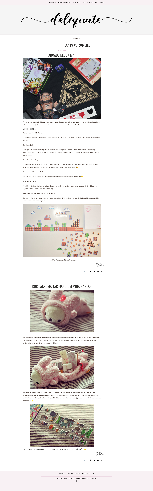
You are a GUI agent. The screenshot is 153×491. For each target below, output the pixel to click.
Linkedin (77, 473)
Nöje (83, 2)
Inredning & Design (64, 2)
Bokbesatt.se (86, 473)
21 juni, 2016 (62, 50)
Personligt (52, 2)
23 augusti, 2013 (62, 282)
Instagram (69, 473)
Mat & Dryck (76, 2)
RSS (93, 473)
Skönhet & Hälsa (92, 2)
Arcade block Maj (62, 55)
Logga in (93, 478)
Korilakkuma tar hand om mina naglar (62, 286)
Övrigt (102, 2)
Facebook (61, 473)
